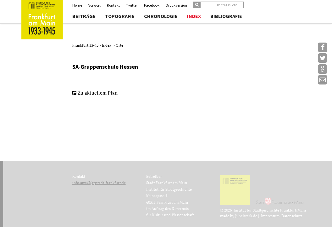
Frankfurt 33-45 (85, 45)
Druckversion (176, 5)
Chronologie (161, 16)
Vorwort (94, 5)
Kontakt (113, 5)
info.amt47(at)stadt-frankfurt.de (99, 182)
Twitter (132, 5)
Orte (119, 45)
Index (194, 16)
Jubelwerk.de (246, 215)
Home (77, 5)
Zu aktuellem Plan (98, 93)
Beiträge (84, 16)
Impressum (270, 215)
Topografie (120, 16)
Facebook (151, 5)
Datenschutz (291, 215)
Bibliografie (226, 16)
